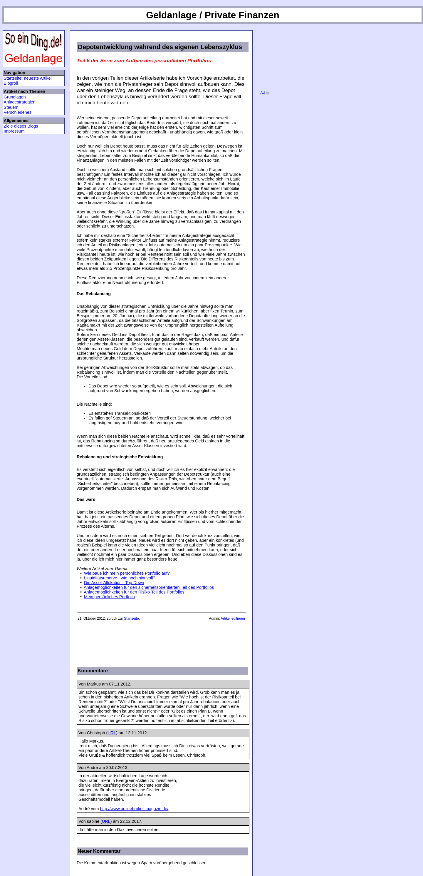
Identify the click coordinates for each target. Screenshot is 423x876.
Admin (265, 93)
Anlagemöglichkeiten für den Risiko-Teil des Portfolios (134, 592)
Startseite (131, 618)
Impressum (14, 131)
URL (112, 732)
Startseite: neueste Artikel (28, 78)
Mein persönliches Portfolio (109, 596)
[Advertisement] (145, 643)
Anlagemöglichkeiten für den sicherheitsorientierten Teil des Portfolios (149, 587)
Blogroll (11, 83)
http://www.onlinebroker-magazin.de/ (134, 808)
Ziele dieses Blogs (21, 126)
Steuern (11, 107)
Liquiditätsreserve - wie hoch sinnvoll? (119, 578)
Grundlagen (15, 97)
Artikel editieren (233, 618)
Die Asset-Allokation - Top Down (114, 582)
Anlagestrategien (20, 102)
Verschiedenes (17, 112)
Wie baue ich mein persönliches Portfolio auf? (127, 573)
